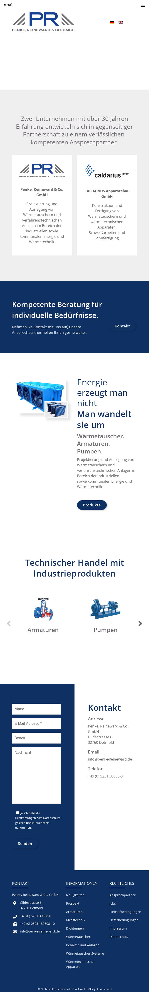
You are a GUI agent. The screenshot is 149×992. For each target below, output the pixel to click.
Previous (8, 623)
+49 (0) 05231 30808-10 (37, 923)
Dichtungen (75, 928)
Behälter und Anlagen (82, 945)
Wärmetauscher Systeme (85, 953)
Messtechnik (75, 920)
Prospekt (72, 903)
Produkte (92, 505)
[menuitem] (112, 22)
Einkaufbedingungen (125, 912)
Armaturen (74, 912)
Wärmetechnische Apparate (80, 964)
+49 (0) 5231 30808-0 (35, 916)
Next (140, 623)
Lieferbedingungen (124, 920)
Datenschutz (51, 818)
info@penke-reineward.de (40, 931)
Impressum (118, 928)
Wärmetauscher (78, 937)
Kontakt (122, 326)
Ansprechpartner (122, 895)
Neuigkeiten (75, 895)
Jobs (112, 903)
